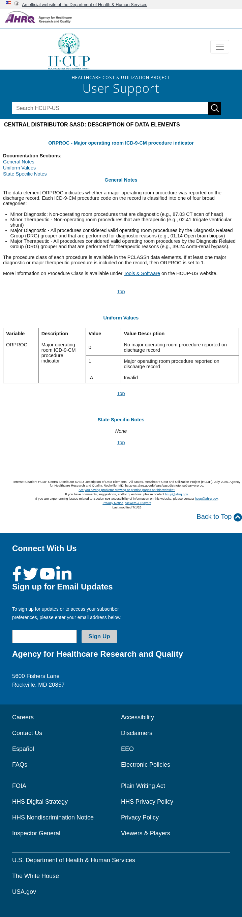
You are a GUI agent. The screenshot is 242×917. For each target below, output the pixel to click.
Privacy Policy (140, 817)
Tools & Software (142, 273)
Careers (23, 717)
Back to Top (219, 517)
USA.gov (24, 891)
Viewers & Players (138, 503)
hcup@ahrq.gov (176, 494)
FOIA (19, 785)
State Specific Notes (25, 174)
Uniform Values (19, 167)
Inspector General (36, 833)
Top (121, 291)
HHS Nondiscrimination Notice (53, 817)
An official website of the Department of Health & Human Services (84, 4)
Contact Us (27, 733)
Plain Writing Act (143, 785)
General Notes (18, 161)
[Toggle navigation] (219, 46)
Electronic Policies (145, 764)
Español (23, 749)
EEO (127, 749)
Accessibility (137, 717)
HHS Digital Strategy (40, 801)
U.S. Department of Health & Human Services (73, 860)
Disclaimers (136, 733)
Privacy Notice (112, 503)
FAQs (19, 764)
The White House (35, 876)
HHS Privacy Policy (147, 801)
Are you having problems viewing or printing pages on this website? (127, 490)
